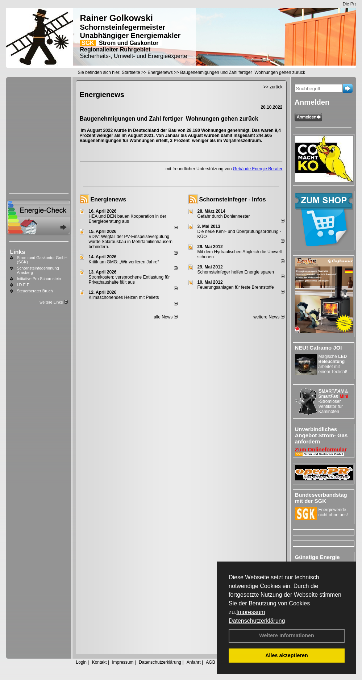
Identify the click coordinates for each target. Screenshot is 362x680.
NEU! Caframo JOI (318, 348)
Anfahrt (194, 662)
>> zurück (273, 86)
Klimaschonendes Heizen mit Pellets (124, 297)
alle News (165, 317)
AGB (210, 662)
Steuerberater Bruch (35, 291)
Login (81, 662)
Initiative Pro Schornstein (39, 278)
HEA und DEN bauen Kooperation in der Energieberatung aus (127, 219)
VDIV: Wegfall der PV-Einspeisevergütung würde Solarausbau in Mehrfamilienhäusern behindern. (130, 241)
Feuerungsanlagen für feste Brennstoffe (235, 287)
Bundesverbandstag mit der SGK (321, 498)
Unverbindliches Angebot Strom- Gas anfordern (321, 435)
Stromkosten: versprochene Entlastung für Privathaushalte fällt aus (129, 280)
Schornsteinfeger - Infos (232, 199)
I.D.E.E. (24, 285)
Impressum (250, 612)
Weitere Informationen (286, 635)
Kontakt (99, 662)
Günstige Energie (317, 557)
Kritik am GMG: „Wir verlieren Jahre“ (124, 261)
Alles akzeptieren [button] (286, 655)
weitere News (268, 317)
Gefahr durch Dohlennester (223, 216)
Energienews (108, 199)
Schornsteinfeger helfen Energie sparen (235, 272)
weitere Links (53, 302)
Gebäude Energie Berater (258, 168)
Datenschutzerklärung (257, 621)
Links (17, 252)
